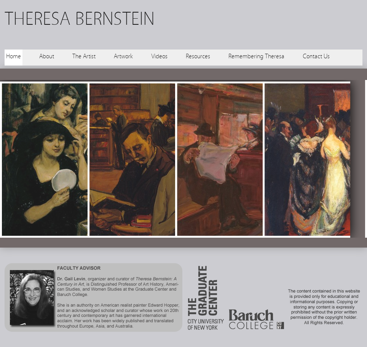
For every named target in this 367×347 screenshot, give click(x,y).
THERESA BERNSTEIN (80, 19)
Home (13, 56)
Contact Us (316, 56)
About (46, 56)
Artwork (123, 56)
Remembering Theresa (256, 56)
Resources (198, 56)
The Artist (84, 56)
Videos (159, 56)
